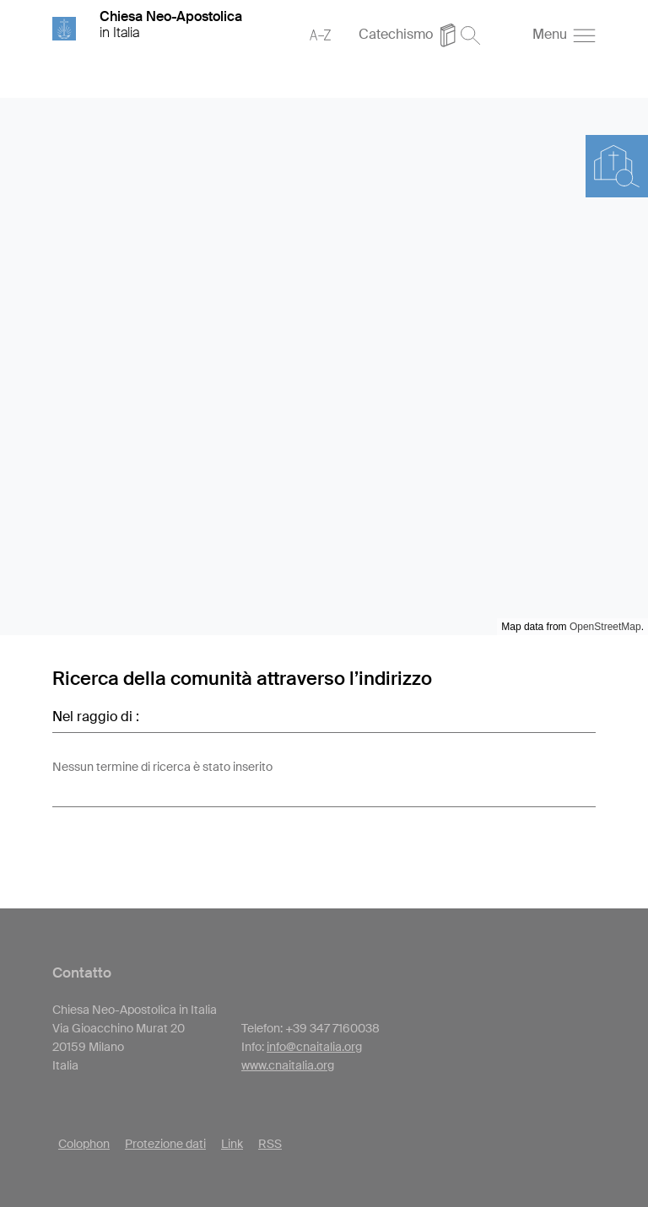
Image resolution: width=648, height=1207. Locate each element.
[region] (324, 366)
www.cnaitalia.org (287, 1065)
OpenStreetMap (605, 627)
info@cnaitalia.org (314, 1046)
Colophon (84, 1143)
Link (232, 1143)
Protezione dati (165, 1143)
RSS (270, 1143)
